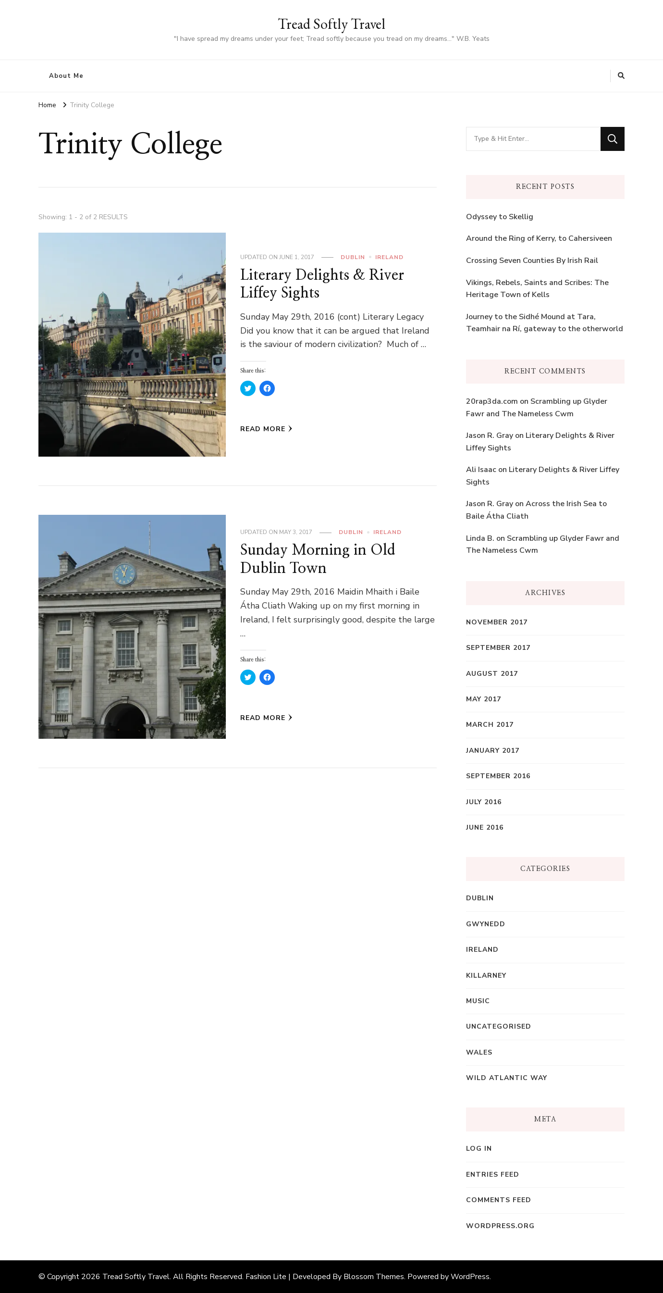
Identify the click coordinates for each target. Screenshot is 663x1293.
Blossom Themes (374, 1276)
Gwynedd (485, 924)
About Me (66, 76)
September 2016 (498, 776)
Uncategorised (498, 1026)
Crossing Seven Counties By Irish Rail (532, 260)
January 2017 (492, 750)
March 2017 (490, 724)
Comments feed (498, 1200)
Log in (479, 1148)
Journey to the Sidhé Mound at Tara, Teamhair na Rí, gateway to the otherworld (544, 323)
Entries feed (492, 1174)
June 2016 (484, 827)
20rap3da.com (492, 401)
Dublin (353, 257)
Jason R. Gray (489, 435)
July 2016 (484, 802)
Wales (479, 1052)
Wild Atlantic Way (506, 1077)
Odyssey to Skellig (499, 216)
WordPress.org (500, 1226)
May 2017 (483, 699)
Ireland (389, 257)
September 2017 (498, 647)
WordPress (470, 1276)
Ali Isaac (481, 469)
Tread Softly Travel (331, 23)
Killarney (486, 975)
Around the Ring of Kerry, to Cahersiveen (539, 238)
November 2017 (497, 622)
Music (478, 1001)
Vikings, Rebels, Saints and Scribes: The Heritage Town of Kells (537, 288)
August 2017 (492, 673)
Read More (266, 429)
